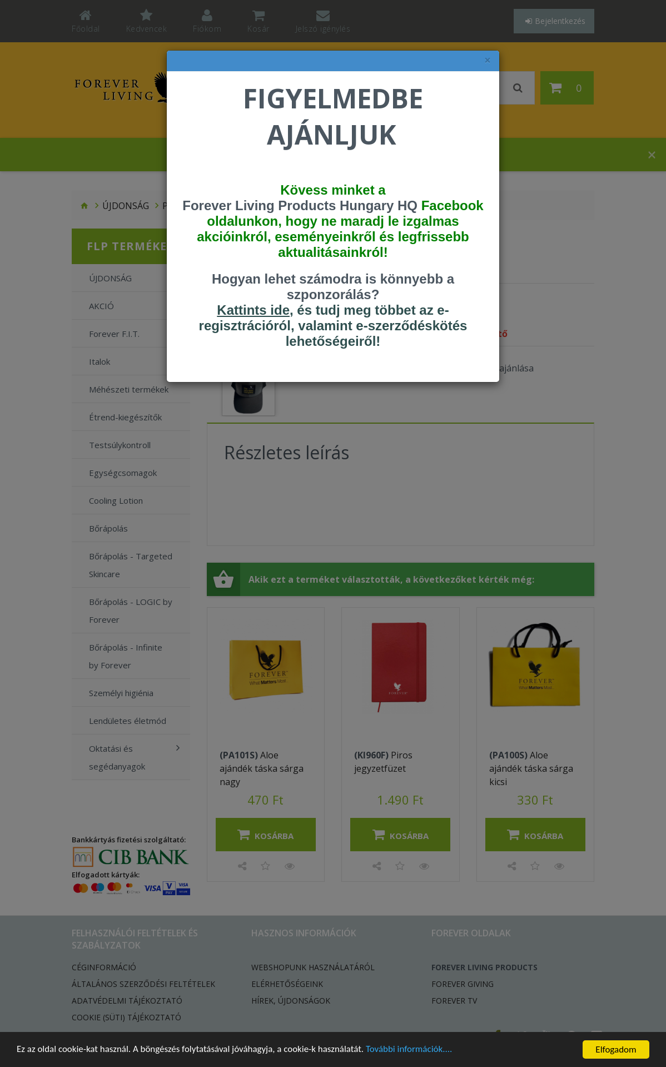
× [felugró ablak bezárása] (487, 60)
